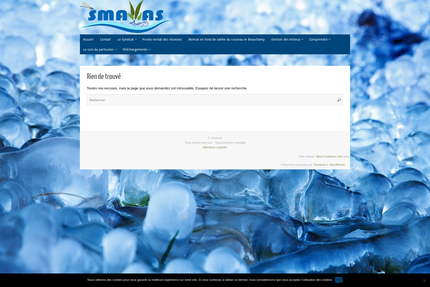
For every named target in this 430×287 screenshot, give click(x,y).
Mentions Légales (215, 147)
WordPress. (337, 164)
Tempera (320, 164)
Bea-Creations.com (329, 156)
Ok (339, 279)
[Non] (424, 280)
